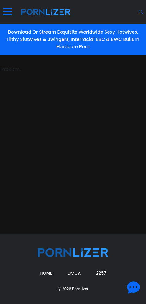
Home (46, 273)
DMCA (74, 273)
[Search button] (141, 12)
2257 (101, 273)
